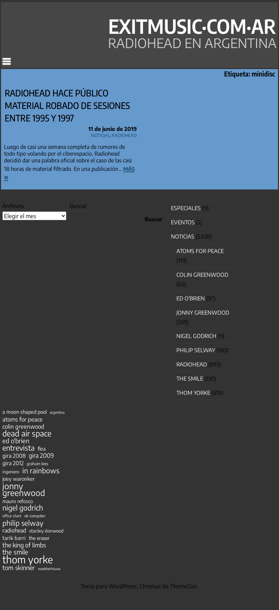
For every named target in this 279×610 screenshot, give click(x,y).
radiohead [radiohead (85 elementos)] (14, 530)
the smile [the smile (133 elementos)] (15, 551)
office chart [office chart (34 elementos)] (11, 516)
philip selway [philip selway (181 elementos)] (22, 523)
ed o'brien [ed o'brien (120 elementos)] (15, 440)
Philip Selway (195, 350)
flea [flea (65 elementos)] (42, 449)
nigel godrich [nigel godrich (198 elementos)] (22, 507)
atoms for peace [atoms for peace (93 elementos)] (22, 419)
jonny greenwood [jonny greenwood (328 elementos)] (23, 489)
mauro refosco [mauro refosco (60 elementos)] (17, 501)
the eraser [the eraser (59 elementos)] (39, 538)
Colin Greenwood (202, 274)
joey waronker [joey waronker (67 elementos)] (18, 478)
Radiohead (124, 134)
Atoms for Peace (200, 251)
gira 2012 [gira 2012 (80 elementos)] (13, 463)
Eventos (183, 222)
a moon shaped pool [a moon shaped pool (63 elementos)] (24, 412)
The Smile (189, 378)
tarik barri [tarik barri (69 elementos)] (14, 538)
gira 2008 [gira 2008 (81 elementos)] (14, 455)
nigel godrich (196, 336)
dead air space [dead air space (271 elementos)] (26, 433)
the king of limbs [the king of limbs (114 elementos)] (24, 545)
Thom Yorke (193, 392)
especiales (186, 208)
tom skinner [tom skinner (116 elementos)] (18, 567)
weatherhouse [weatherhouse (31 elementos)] (49, 568)
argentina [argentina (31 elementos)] (57, 412)
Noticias (100, 134)
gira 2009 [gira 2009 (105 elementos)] (41, 455)
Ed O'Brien (190, 298)
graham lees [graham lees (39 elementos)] (37, 463)
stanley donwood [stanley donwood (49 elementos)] (46, 531)
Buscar (78, 205)
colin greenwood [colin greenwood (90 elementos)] (23, 426)
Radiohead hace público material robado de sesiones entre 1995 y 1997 (67, 105)
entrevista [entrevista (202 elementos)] (18, 448)
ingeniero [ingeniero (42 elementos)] (10, 471)
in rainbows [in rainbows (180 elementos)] (40, 470)
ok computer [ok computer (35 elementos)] (34, 515)
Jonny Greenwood (202, 312)
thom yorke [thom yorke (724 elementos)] (27, 559)
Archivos (13, 205)
